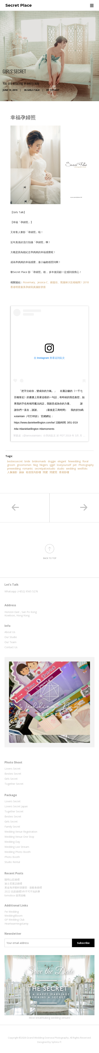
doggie (52, 461)
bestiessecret (15, 461)
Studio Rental (12, 862)
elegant (62, 461)
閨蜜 (45, 472)
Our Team (10, 642)
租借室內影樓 (33, 472)
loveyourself (64, 465)
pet (75, 465)
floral (85, 461)
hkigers (44, 465)
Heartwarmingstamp (16, 923)
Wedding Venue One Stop (19, 836)
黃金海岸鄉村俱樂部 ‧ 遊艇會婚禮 (23, 887)
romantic (27, 468)
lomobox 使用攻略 (15, 895)
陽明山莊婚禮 (12, 879)
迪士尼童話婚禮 (13, 883)
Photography (86, 465)
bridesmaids (39, 461)
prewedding (14, 468)
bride (27, 461)
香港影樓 (64, 472)
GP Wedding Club (14, 919)
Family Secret (12, 826)
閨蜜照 (53, 472)
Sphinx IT (56, 1042)
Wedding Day (12, 841)
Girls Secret (11, 778)
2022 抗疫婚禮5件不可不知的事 (22, 891)
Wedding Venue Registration (20, 831)
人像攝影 (12, 472)
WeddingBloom (13, 915)
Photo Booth (12, 857)
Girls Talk (33, 90)
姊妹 (21, 472)
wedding (71, 468)
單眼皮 (17, 435)
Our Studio (10, 637)
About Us (9, 632)
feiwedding (74, 461)
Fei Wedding (11, 911)
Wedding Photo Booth (17, 852)
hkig (35, 465)
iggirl (52, 465)
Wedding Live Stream (16, 847)
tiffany (54, 90)
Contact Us (10, 647)
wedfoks (82, 468)
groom (11, 465)
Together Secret (13, 783)
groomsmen (24, 465)
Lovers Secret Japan (16, 806)
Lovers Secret (12, 768)
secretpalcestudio (45, 468)
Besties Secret (12, 773)
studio (60, 468)
